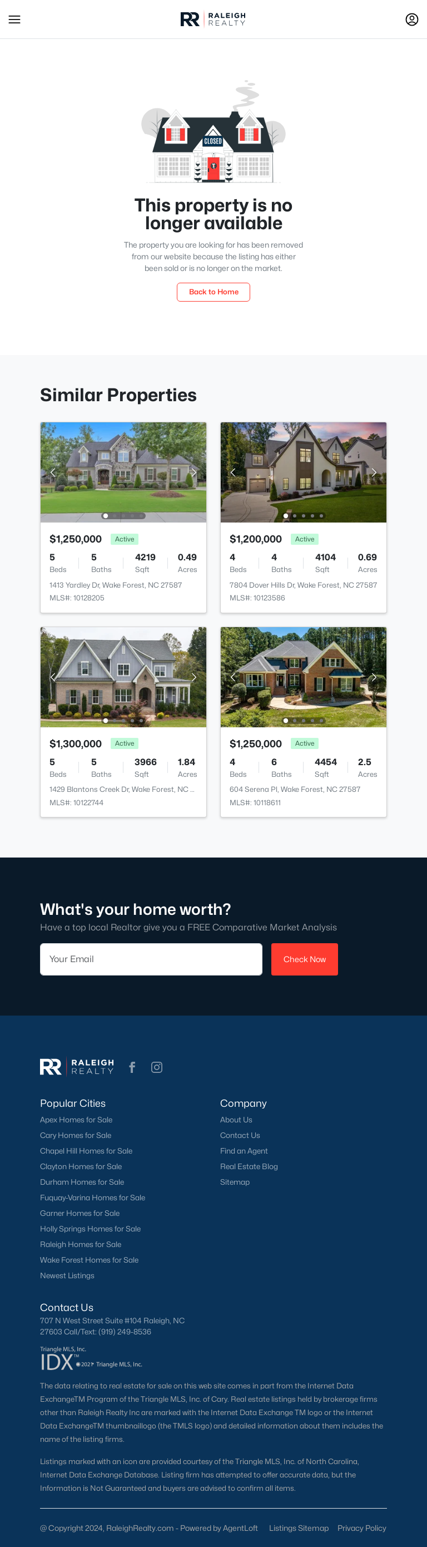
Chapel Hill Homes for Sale (86, 1150)
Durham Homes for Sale (82, 1182)
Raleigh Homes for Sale (80, 1244)
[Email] (151, 959)
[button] (14, 19)
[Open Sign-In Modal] (412, 19)
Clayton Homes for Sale (81, 1166)
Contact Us (240, 1135)
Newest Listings (67, 1275)
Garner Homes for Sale (80, 1213)
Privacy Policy (361, 1528)
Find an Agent (244, 1150)
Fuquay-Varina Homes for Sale (92, 1197)
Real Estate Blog (249, 1166)
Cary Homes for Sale (75, 1135)
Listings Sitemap (299, 1528)
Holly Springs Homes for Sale (90, 1228)
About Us (236, 1119)
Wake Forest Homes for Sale (89, 1259)
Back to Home (214, 291)
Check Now (305, 959)
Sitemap (235, 1182)
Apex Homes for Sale (76, 1119)
